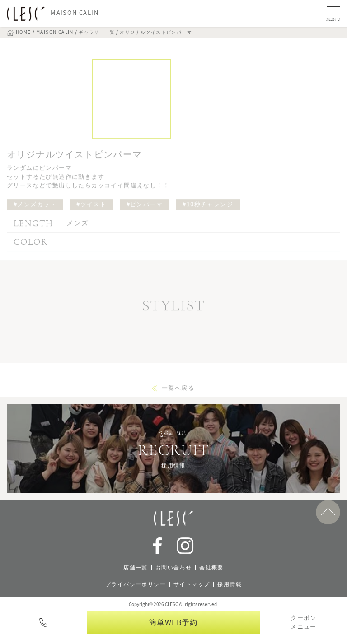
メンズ (77, 229)
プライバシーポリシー (135, 584)
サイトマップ (192, 584)
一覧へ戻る (178, 395)
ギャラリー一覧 (97, 32)
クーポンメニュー (304, 623)
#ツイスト (91, 210)
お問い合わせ (173, 567)
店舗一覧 (135, 567)
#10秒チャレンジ (208, 210)
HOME (23, 32)
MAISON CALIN (55, 32)
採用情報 (229, 584)
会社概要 (211, 567)
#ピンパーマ (145, 210)
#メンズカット (35, 210)
